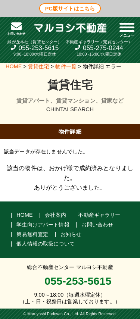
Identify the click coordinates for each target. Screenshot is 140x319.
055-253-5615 (39, 47)
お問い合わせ (97, 225)
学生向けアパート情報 (42, 225)
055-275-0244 (103, 47)
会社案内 (55, 215)
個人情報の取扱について (45, 244)
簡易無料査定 (32, 234)
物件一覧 (66, 66)
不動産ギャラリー (99, 215)
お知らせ (71, 234)
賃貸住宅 (38, 66)
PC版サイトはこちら (70, 8)
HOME (14, 66)
